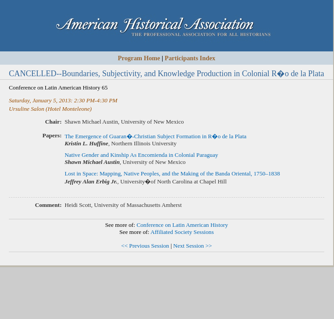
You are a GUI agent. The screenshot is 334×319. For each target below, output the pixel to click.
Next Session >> (192, 245)
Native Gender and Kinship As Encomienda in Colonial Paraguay (141, 155)
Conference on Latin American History (182, 225)
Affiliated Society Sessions (182, 232)
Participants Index (190, 58)
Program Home (139, 58)
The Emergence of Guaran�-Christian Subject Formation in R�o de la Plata (155, 136)
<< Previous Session (145, 245)
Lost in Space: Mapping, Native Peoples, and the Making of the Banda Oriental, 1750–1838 (172, 173)
